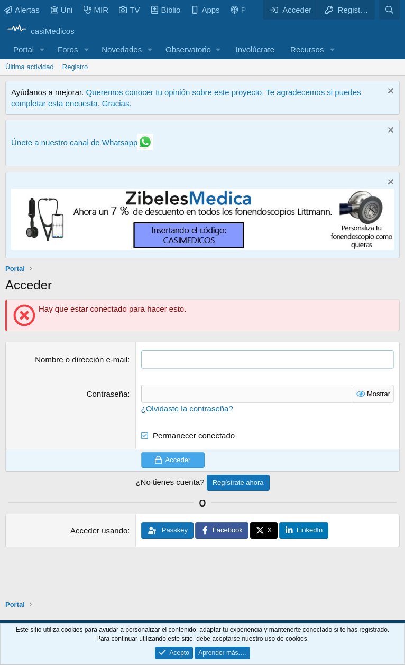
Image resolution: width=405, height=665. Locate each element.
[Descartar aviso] (389, 92)
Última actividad (29, 67)
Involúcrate (255, 49)
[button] (42, 49)
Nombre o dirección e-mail (81, 359)
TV (129, 9)
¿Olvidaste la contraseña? (187, 408)
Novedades (122, 49)
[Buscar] (389, 10)
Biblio (166, 9)
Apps (205, 9)
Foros (68, 49)
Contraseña (107, 393)
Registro (75, 67)
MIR (96, 9)
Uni (61, 9)
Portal (23, 49)
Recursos (307, 49)
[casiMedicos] (40, 30)
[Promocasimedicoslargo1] (202, 246)
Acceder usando (98, 530)
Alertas (22, 9)
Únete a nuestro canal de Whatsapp (74, 142)
